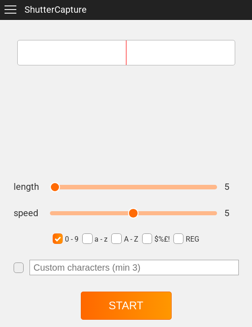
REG (186, 238)
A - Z (124, 238)
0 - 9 (66, 238)
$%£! (156, 238)
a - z (95, 238)
